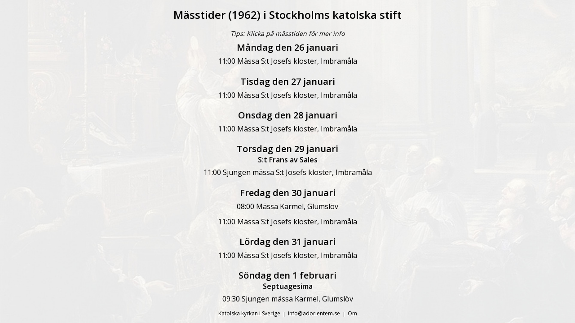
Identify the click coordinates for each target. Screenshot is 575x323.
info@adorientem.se (314, 313)
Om (352, 313)
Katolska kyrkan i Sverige (249, 313)
